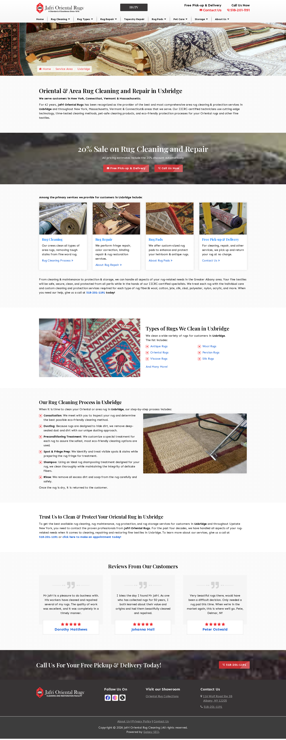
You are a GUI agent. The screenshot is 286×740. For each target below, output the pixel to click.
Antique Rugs (159, 347)
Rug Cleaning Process (57, 261)
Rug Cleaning (59, 19)
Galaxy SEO (151, 733)
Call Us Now (170, 170)
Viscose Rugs (158, 360)
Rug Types (83, 19)
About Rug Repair (108, 266)
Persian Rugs (210, 353)
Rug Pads (157, 19)
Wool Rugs (209, 347)
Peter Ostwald (215, 630)
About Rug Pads (160, 261)
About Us (220, 19)
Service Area (64, 70)
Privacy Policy (141, 722)
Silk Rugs (208, 360)
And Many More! (157, 368)
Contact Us (210, 10)
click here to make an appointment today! (91, 538)
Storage (200, 19)
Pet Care (179, 19)
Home (40, 19)
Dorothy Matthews (71, 630)
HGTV (134, 7)
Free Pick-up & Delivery (128, 170)
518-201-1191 (238, 10)
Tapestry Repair (134, 19)
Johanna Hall (143, 630)
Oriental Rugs (159, 353)
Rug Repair (107, 19)
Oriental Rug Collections (162, 697)
